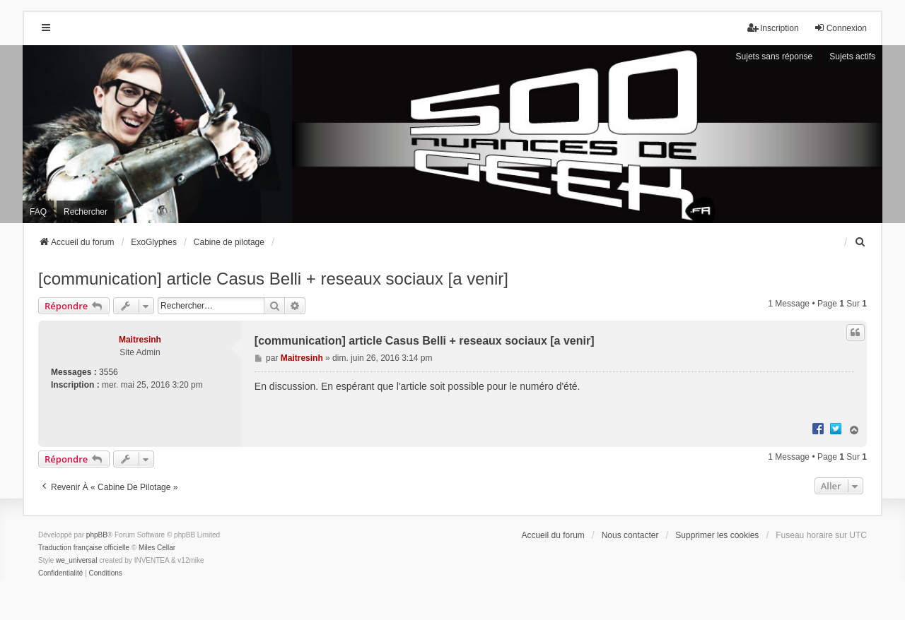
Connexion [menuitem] (840, 28)
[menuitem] (860, 242)
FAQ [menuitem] (38, 212)
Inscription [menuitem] (773, 28)
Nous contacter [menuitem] (630, 535)
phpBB (96, 535)
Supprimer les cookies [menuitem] (717, 535)
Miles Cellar (157, 548)
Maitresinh (140, 340)
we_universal (76, 560)
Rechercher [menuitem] (85, 212)
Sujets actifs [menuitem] (852, 56)
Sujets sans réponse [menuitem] (774, 56)
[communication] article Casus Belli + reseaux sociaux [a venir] (273, 278)
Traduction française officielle (83, 548)
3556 (108, 372)
